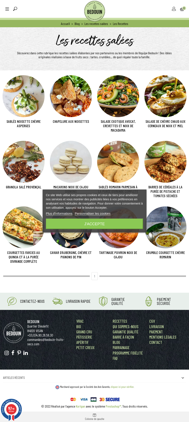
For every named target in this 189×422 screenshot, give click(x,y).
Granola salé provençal (23, 187)
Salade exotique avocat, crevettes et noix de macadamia (118, 125)
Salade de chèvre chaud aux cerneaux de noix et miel (165, 123)
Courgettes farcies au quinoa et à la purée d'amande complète (23, 257)
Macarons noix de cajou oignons (70, 189)
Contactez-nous (32, 301)
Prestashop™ (113, 406)
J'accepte (94, 224)
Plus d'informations (59, 213)
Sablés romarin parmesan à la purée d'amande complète (118, 189)
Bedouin (33, 321)
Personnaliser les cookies (93, 213)
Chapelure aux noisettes (71, 121)
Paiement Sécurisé (164, 301)
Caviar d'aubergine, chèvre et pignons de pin (71, 254)
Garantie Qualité (118, 301)
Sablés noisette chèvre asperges (24, 123)
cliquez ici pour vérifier (122, 386)
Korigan (80, 406)
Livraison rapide (78, 301)
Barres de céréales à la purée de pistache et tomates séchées (165, 191)
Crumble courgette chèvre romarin (165, 254)
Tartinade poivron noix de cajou (118, 254)
